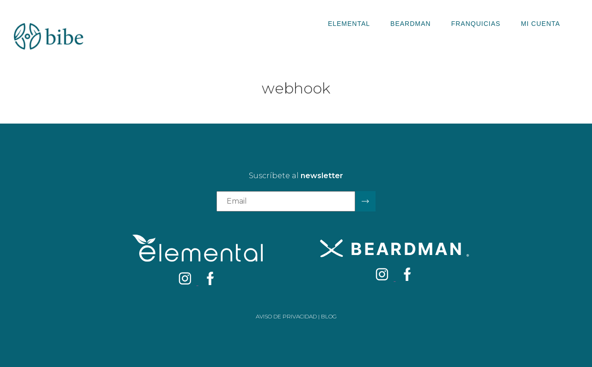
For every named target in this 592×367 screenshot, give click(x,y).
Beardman (410, 23)
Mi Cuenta (540, 23)
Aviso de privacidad (286, 316)
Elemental (349, 23)
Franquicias (475, 23)
